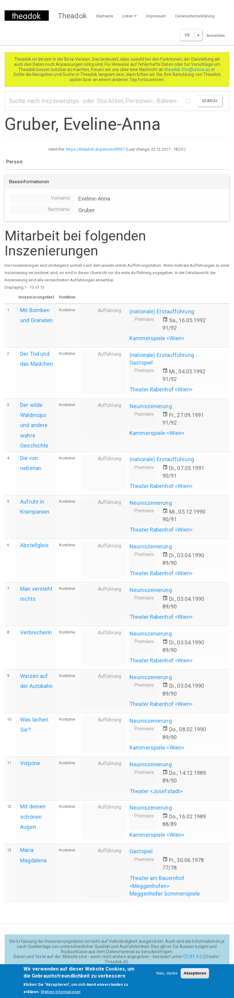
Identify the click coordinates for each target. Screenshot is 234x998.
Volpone (30, 763)
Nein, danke (166, 976)
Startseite (104, 16)
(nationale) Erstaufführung (161, 311)
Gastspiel (141, 362)
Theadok (72, 16)
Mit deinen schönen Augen (33, 816)
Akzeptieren (194, 976)
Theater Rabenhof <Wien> (161, 389)
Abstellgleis (34, 545)
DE (187, 35)
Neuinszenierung (150, 406)
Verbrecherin (36, 632)
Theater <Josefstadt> (156, 791)
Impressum (156, 16)
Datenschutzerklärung (194, 16)
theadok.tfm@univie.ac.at (190, 69)
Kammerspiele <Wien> (156, 338)
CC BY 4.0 (192, 956)
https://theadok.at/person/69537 (95, 149)
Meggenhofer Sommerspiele (164, 893)
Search (209, 100)
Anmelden (216, 35)
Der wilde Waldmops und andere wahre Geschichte (34, 425)
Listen (129, 16)
